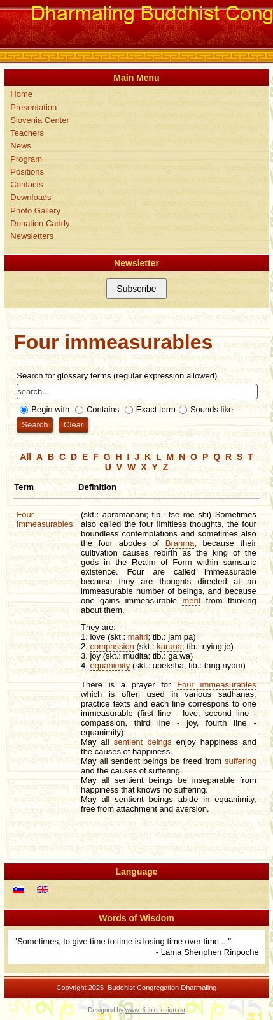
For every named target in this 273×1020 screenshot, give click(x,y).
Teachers (27, 133)
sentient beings (143, 742)
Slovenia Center (39, 120)
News (20, 145)
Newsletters (31, 236)
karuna (169, 646)
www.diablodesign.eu (155, 1010)
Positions (27, 171)
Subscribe (136, 289)
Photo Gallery (35, 210)
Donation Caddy (39, 223)
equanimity (110, 665)
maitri (138, 637)
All (25, 457)
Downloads (30, 197)
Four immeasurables (45, 519)
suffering (240, 761)
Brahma (180, 543)
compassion (112, 646)
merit (191, 600)
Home (21, 94)
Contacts (26, 184)
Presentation (33, 107)
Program (26, 159)
